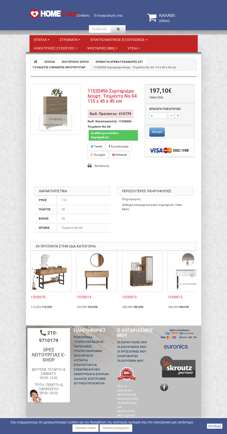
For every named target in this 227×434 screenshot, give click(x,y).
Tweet (96, 146)
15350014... (84, 297)
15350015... (176, 297)
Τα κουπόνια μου (130, 360)
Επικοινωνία (83, 337)
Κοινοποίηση (118, 146)
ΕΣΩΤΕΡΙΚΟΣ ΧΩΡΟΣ (75, 61)
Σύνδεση (83, 15)
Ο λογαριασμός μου (135, 333)
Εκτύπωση (101, 166)
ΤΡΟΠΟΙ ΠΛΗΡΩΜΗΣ (88, 351)
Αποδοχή (214, 426)
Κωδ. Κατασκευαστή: (103, 121)
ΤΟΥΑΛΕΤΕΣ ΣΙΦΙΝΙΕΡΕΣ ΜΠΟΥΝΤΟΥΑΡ (58, 67)
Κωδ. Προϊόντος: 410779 (110, 114)
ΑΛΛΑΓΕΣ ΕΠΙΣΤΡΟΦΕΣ (90, 378)
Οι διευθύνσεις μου (132, 347)
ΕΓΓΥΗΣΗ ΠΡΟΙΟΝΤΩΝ (89, 383)
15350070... (39, 297)
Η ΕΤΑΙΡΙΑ (81, 360)
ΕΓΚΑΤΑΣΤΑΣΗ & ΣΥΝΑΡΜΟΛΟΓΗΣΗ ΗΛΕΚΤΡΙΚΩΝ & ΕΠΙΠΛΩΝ (91, 369)
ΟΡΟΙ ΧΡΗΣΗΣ (83, 355)
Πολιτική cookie (85, 428)
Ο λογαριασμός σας (108, 15)
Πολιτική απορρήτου (116, 428)
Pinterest (119, 155)
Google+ (98, 155)
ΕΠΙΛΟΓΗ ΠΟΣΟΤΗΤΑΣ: (165, 109)
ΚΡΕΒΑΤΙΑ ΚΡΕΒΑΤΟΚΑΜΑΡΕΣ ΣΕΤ (119, 61)
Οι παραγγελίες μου (132, 342)
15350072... (130, 297)
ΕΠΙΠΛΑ (49, 61)
